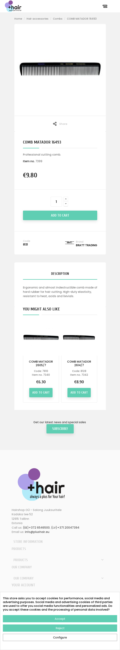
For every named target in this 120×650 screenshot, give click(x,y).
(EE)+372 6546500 (36, 528)
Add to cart (60, 215)
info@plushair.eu (37, 532)
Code (26, 241)
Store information (28, 542)
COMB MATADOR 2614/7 (79, 363)
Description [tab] (60, 274)
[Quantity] (56, 202)
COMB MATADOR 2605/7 (41, 363)
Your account (23, 585)
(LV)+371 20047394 (65, 528)
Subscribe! (60, 429)
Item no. (29, 161)
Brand (79, 242)
